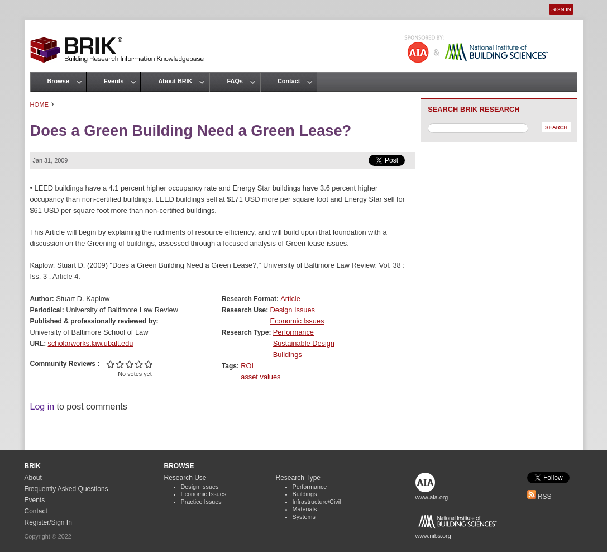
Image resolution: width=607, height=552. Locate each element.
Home (39, 104)
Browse (58, 81)
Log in (42, 406)
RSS (539, 497)
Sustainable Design (303, 343)
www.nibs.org (433, 535)
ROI (247, 365)
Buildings (287, 354)
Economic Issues (297, 321)
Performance (293, 332)
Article (290, 298)
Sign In (561, 9)
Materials (305, 509)
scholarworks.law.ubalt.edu (90, 343)
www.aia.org (431, 497)
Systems (304, 516)
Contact (289, 81)
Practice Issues (201, 501)
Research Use (185, 478)
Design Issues (292, 310)
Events (114, 81)
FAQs (234, 81)
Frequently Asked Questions (66, 489)
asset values (260, 377)
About (33, 478)
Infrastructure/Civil (317, 501)
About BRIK (175, 81)
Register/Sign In (48, 522)
